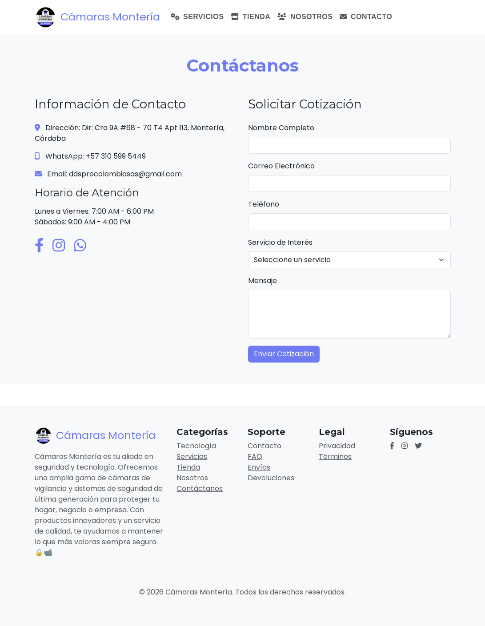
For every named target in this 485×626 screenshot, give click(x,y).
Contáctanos (199, 488)
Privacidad (337, 446)
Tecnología (196, 446)
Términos (335, 456)
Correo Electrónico (281, 166)
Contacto (366, 16)
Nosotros (305, 16)
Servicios (197, 16)
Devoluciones (271, 478)
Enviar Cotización (284, 354)
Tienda (250, 16)
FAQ (255, 456)
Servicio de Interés (280, 242)
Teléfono (263, 204)
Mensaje (262, 280)
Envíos (259, 467)
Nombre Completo (281, 128)
